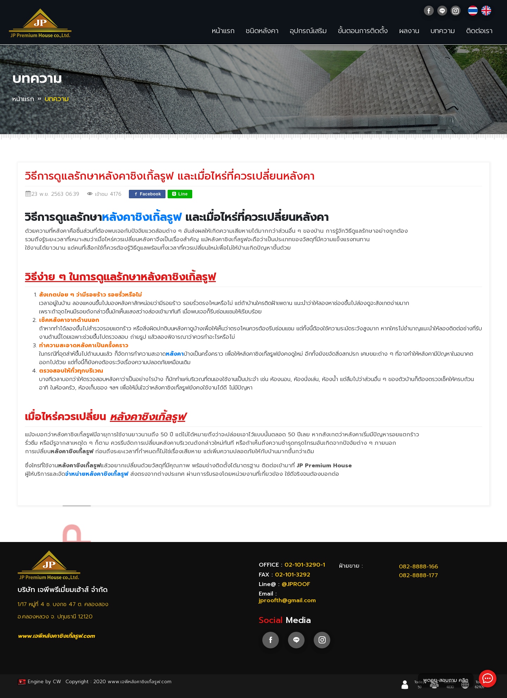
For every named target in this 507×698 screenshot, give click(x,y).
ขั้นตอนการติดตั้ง (363, 30)
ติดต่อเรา (479, 30)
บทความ (443, 30)
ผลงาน (409, 30)
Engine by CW (40, 681)
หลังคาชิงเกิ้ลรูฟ (142, 217)
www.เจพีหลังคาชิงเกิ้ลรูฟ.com (56, 636)
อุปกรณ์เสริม (308, 30)
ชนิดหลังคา (262, 30)
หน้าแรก (223, 30)
